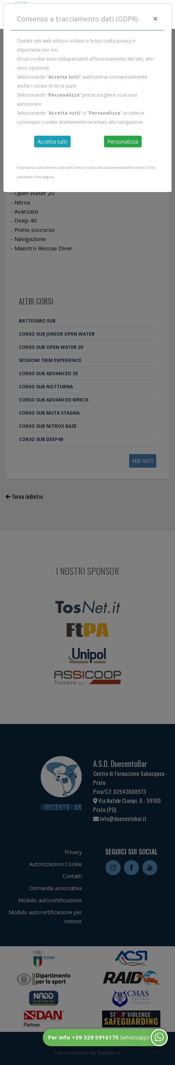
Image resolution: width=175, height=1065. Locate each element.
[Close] (155, 18)
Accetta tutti (52, 141)
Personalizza (122, 141)
